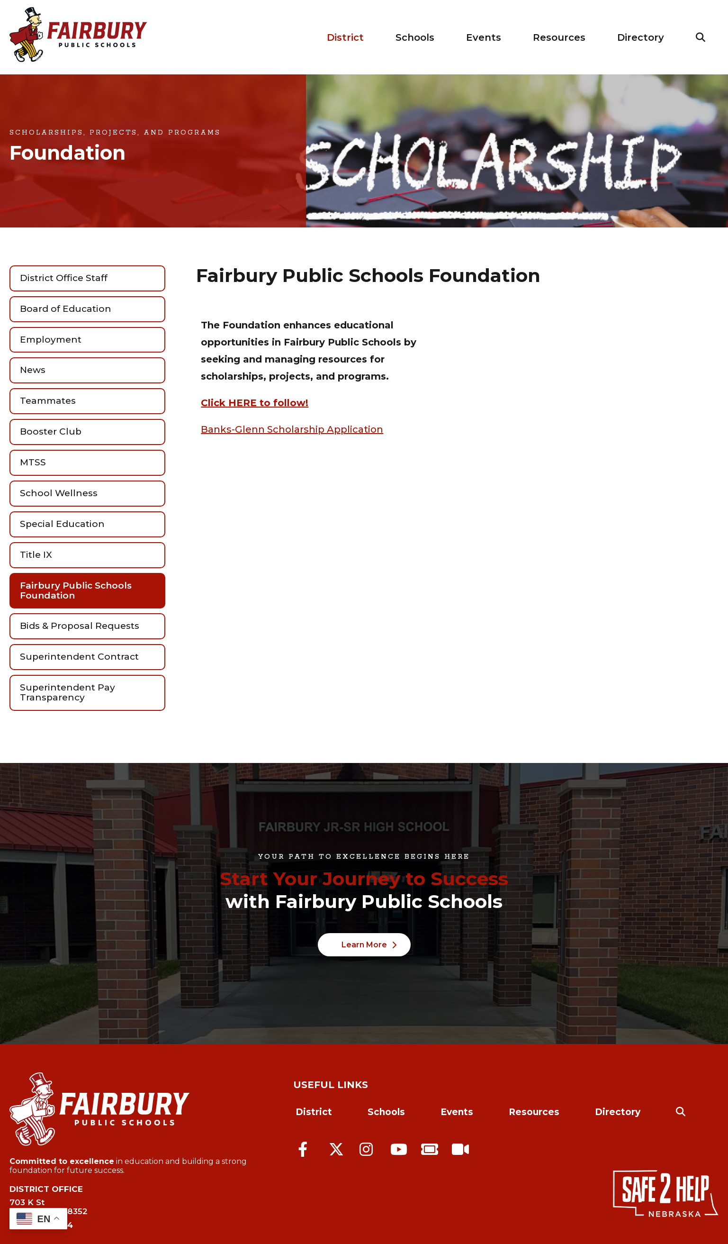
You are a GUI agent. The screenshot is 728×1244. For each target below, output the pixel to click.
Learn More (364, 944)
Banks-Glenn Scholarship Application (292, 429)
